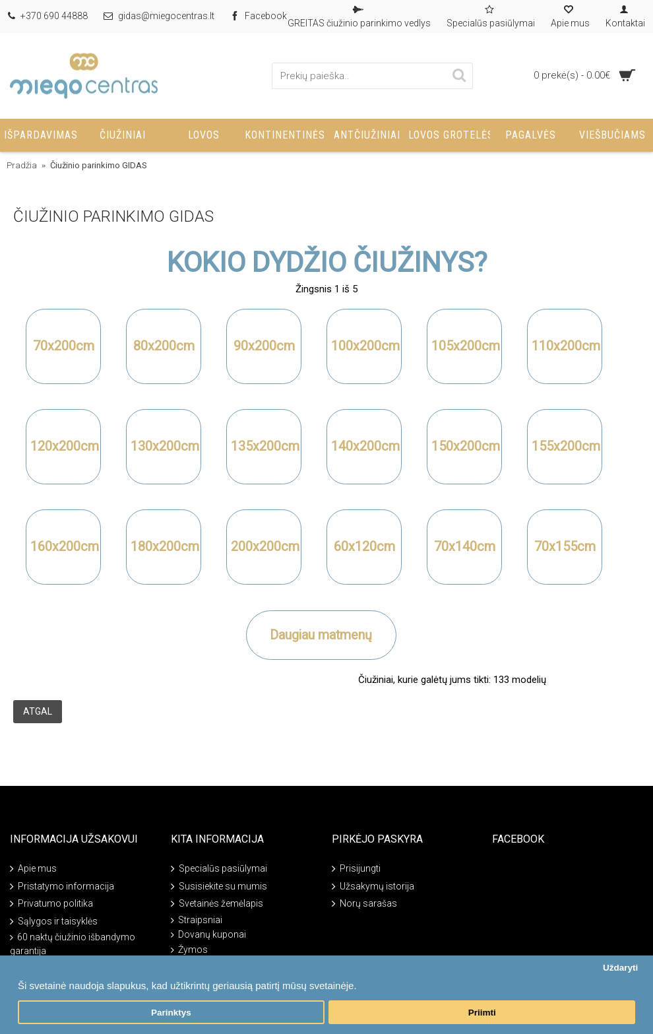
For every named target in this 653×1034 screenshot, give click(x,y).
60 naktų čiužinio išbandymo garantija (72, 944)
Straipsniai (196, 920)
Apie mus (33, 869)
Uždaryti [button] (620, 968)
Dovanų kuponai (208, 934)
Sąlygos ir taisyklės (54, 921)
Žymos (189, 949)
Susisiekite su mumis (219, 887)
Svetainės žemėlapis (217, 904)
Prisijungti (356, 869)
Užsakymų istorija (373, 887)
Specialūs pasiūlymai (219, 869)
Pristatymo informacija (62, 887)
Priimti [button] (482, 1013)
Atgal (37, 711)
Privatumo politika (51, 904)
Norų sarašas (364, 904)
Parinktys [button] (171, 1013)
